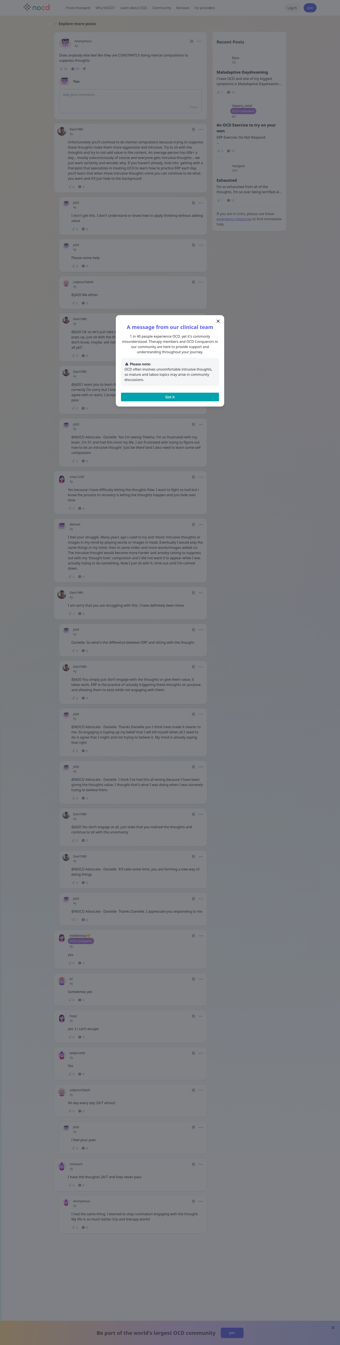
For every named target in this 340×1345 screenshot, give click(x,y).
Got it (170, 397)
